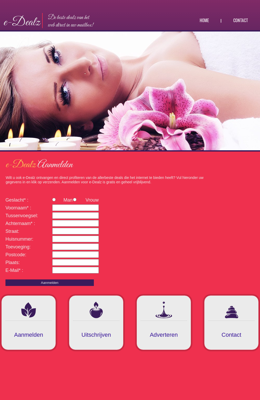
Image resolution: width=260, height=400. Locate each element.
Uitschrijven (96, 335)
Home (204, 20)
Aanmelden (28, 335)
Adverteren (164, 335)
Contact (240, 20)
